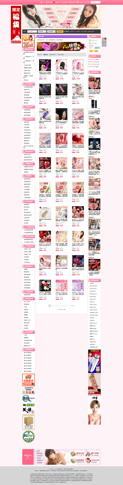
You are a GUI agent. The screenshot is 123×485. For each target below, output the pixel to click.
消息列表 (39, 455)
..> (68, 305)
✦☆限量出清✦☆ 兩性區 (28, 61)
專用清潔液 (26, 277)
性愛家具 (25, 172)
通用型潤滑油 (26, 179)
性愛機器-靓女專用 (28, 169)
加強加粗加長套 (27, 157)
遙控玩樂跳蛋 (26, 115)
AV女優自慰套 (27, 132)
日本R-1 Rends (93, 304)
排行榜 (51, 17)
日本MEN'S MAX (93, 315)
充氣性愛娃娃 (26, 135)
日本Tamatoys (92, 296)
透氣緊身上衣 (26, 345)
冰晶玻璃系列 (26, 285)
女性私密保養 (26, 279)
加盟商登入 (40, 460)
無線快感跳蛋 (26, 112)
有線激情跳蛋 (26, 109)
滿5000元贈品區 (27, 365)
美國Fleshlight (92, 328)
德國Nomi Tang (93, 333)
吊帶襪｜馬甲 (26, 320)
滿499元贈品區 (27, 355)
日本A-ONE (92, 299)
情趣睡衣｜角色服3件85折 (28, 76)
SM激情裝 (26, 259)
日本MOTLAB (93, 323)
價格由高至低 (61, 54)
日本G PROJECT (93, 286)
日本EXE (91, 301)
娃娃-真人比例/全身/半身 (28, 146)
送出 (91, 51)
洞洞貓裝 (25, 312)
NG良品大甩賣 (27, 65)
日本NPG (91, 283)
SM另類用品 (26, 262)
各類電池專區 (26, 294)
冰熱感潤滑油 (26, 181)
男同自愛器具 (26, 212)
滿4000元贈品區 (27, 363)
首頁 (42, 2)
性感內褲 (25, 328)
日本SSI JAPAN (93, 309)
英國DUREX (92, 325)
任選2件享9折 (26, 70)
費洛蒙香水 (26, 271)
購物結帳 (49, 2)
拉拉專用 (25, 223)
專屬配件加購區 (27, 67)
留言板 (69, 21)
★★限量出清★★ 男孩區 (28, 53)
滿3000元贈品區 (27, 360)
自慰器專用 (26, 192)
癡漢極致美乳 (26, 138)
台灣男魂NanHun (93, 347)
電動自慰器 (26, 140)
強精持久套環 (26, 154)
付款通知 (73, 13)
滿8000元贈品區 (27, 371)
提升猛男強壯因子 (28, 159)
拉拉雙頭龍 (26, 217)
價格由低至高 (53, 54)
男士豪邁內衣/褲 (27, 340)
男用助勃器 (26, 143)
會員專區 (39, 462)
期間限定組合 (26, 73)
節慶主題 (25, 309)
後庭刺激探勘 (26, 274)
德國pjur (91, 336)
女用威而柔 (26, 100)
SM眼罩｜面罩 (27, 249)
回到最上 (104, 44)
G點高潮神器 (26, 92)
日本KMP (91, 317)
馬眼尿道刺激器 (27, 215)
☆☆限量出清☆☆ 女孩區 (28, 57)
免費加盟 (64, 2)
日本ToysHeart (92, 288)
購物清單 (104, 39)
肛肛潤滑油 (26, 207)
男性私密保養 (26, 282)
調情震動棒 (26, 95)
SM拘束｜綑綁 (27, 251)
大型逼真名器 (26, 130)
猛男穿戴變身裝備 (28, 239)
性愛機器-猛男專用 (28, 166)
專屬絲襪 (25, 337)
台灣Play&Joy (92, 341)
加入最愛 (80, 2)
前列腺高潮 (26, 220)
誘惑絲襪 (25, 317)
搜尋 (60, 31)
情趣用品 (80, 474)
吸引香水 (25, 209)
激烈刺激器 (26, 204)
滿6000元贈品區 (27, 368)
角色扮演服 (26, 322)
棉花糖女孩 (26, 304)
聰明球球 (25, 103)
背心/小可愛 (26, 301)
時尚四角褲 (26, 343)
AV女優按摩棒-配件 (28, 232)
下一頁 (72, 305)
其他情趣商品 (26, 287)
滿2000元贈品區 (27, 358)
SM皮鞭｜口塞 (27, 254)
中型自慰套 (26, 127)
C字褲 (25, 307)
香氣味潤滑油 (26, 184)
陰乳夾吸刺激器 (27, 97)
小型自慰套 (26, 124)
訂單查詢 (75, 9)
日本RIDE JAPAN (93, 312)
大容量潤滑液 (26, 197)
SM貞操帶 (26, 257)
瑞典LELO (92, 339)
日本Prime (92, 320)
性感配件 (25, 325)
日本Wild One (92, 307)
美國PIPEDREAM (93, 331)
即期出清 (25, 80)
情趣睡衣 (25, 314)
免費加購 (47, 9)
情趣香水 (25, 269)
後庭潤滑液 (26, 194)
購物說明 (56, 2)
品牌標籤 (54, 21)
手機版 (87, 2)
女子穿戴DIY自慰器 (28, 242)
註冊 (96, 51)
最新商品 (50, 13)
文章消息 (71, 17)
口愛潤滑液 (26, 187)
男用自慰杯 (26, 122)
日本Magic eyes (93, 294)
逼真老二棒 (26, 89)
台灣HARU (92, 344)
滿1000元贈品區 (27, 352)
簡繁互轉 (72, 2)
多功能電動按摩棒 (28, 87)
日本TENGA (92, 291)
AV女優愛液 (26, 189)
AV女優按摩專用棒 (28, 230)
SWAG (40, 480)
